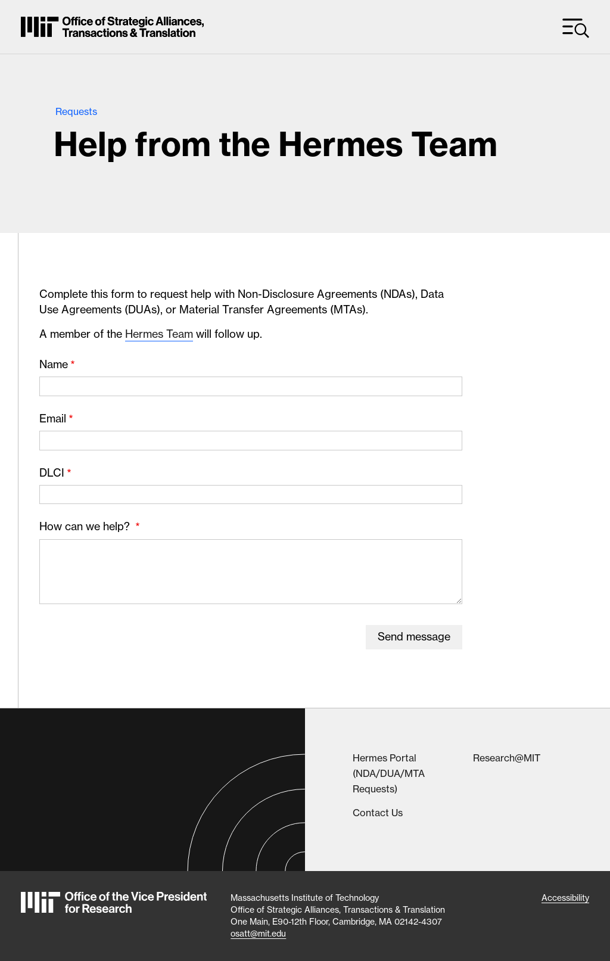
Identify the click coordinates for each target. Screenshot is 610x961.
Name (53, 364)
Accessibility (565, 897)
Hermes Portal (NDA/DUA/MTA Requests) (389, 773)
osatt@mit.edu (258, 933)
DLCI (51, 473)
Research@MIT (506, 758)
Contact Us (378, 813)
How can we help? (86, 526)
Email (52, 418)
